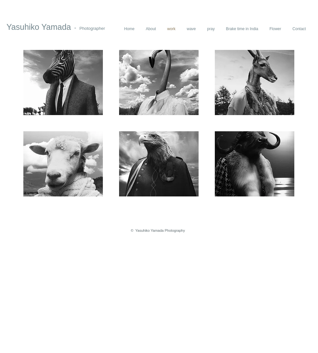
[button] (63, 82)
